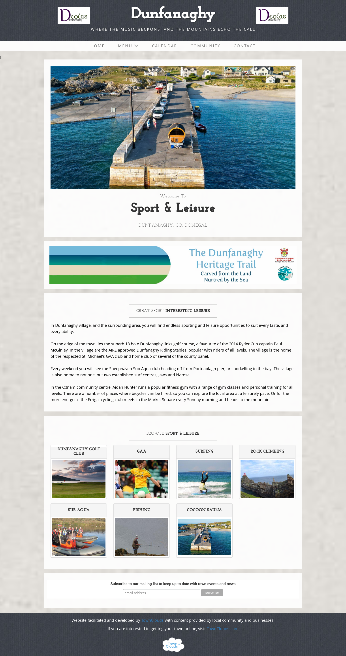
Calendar (164, 45)
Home (97, 45)
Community (205, 45)
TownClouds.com (223, 628)
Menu (128, 45)
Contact (245, 45)
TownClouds (152, 620)
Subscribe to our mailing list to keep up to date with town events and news (172, 584)
